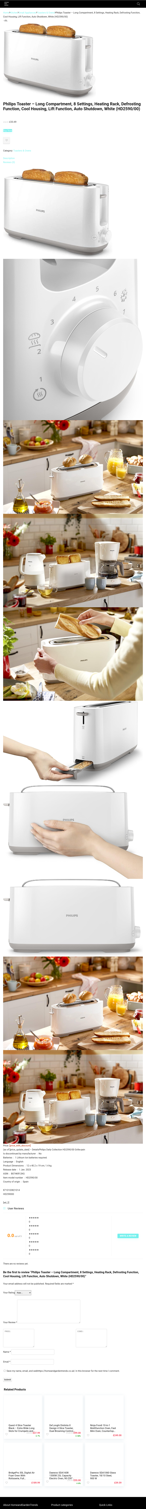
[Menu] (6, 4)
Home (6, 12)
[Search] (138, 4)
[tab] (73, 158)
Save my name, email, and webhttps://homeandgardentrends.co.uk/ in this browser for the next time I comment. (63, 1371)
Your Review (10, 1322)
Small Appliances (27, 12)
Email (6, 1361)
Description (9, 158)
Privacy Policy (106, 1472)
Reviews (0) (9, 162)
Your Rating (9, 1292)
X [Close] (1, 1505)
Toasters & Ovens (46, 12)
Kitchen (14, 12)
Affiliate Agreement (109, 1464)
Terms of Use (106, 1477)
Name (7, 1352)
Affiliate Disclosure (108, 1468)
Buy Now (7, 130)
